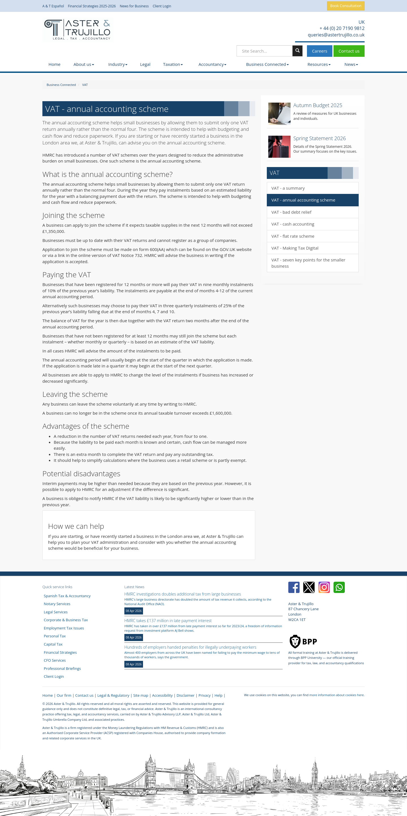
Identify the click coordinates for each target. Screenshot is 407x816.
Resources (319, 64)
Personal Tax (55, 635)
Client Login (162, 6)
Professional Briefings (62, 668)
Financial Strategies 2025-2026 (92, 6)
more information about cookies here (336, 695)
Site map (140, 695)
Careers (319, 51)
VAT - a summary (288, 188)
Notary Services (57, 603)
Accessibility (162, 695)
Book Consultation (345, 5)
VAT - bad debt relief (291, 212)
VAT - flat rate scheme (292, 236)
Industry (117, 64)
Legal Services (56, 611)
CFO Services (55, 660)
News (351, 64)
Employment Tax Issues (64, 628)
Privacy (204, 695)
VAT (85, 85)
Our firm (64, 695)
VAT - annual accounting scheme (303, 200)
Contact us (349, 51)
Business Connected (267, 64)
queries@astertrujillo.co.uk (336, 35)
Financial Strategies (60, 652)
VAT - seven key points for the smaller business (308, 263)
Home (54, 64)
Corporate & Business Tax (66, 619)
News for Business (134, 6)
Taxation (173, 64)
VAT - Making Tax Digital (294, 248)
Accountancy (213, 64)
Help (218, 695)
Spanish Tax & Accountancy (67, 595)
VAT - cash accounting (292, 224)
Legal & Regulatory (113, 695)
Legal (145, 64)
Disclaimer (186, 695)
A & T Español (53, 6)
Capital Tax (53, 644)
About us (83, 64)
